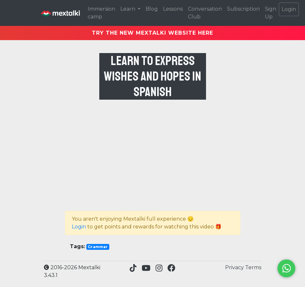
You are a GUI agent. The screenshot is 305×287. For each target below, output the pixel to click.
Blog (152, 9)
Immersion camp (101, 13)
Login (289, 9)
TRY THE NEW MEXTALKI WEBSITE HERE (152, 33)
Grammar (98, 246)
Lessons (173, 9)
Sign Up (270, 13)
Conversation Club (205, 13)
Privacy (235, 267)
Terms (253, 267)
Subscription (243, 9)
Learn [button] (128, 9)
